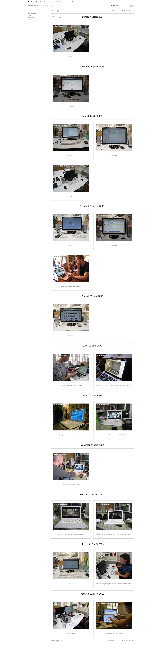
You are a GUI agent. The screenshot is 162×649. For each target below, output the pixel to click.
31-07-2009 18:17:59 (60, 256)
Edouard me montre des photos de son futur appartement (113, 385)
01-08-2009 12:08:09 (60, 305)
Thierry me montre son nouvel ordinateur (71, 435)
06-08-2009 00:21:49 (60, 405)
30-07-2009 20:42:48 (60, 166)
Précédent (110, 11)
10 (118, 11)
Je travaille (71, 106)
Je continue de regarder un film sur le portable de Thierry (113, 534)
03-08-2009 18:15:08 (60, 355)
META (73, 2)
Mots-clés (31, 17)
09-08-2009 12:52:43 (103, 504)
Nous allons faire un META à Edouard (71, 286)
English (52, 6)
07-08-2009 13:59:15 (60, 454)
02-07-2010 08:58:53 (60, 603)
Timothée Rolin (33, 2)
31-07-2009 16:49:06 (103, 215)
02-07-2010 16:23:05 (103, 603)
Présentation (38, 6)
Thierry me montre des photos (71, 484)
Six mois (52, 2)
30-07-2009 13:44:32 (103, 125)
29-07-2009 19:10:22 (60, 76)
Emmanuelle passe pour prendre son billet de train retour (113, 584)
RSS (29, 24)
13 (124, 11)
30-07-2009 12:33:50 (60, 125)
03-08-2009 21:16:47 (103, 355)
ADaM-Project (43, 2)
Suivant (131, 11)
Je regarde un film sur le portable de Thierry (113, 435)
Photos (30, 6)
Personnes (31, 11)
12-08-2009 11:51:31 (60, 553)
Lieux (29, 15)
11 (120, 11)
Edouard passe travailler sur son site (71, 385)
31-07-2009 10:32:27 (60, 215)
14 (126, 11)
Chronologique (56, 17)
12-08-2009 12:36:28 (103, 553)
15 (128, 11)
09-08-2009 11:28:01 (60, 504)
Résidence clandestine (63, 2)
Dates (30, 20)
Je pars (71, 56)
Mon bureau (71, 633)
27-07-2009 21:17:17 (60, 26)
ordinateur (54, 11)
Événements (32, 13)
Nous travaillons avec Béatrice (114, 633)
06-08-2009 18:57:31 (103, 405)
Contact (46, 6)
